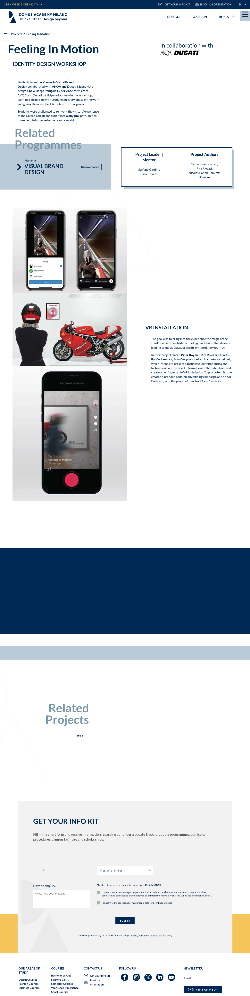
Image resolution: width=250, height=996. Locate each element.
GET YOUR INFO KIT (174, 4)
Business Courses (29, 987)
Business (227, 17)
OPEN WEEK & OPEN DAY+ (21, 4)
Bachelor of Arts (61, 975)
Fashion (199, 17)
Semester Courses (62, 983)
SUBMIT (125, 920)
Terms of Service (157, 935)
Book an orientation (213, 4)
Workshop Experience (65, 987)
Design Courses (28, 979)
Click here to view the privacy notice (115, 885)
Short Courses (59, 991)
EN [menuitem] (240, 4)
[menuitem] (241, 4)
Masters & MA (60, 979)
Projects (16, 34)
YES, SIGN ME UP (202, 989)
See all (80, 735)
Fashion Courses (28, 983)
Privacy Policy (137, 935)
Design (173, 17)
